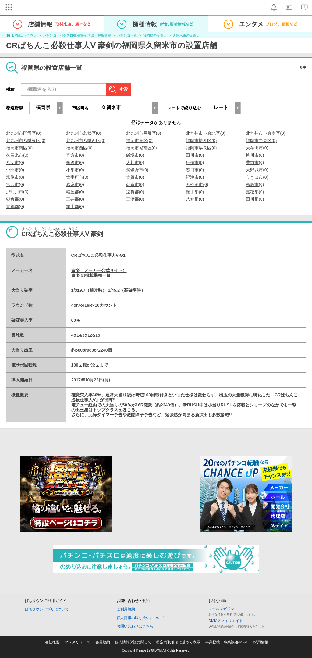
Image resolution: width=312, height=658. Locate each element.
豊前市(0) (255, 162)
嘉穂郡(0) (255, 192)
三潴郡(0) (135, 199)
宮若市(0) (15, 184)
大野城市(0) (257, 170)
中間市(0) (15, 170)
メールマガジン (221, 609)
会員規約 (102, 642)
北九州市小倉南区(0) (265, 133)
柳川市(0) (255, 155)
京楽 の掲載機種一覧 (91, 275)
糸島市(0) (255, 184)
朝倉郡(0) (15, 199)
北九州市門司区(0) (23, 133)
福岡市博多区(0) (201, 140)
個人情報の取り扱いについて (140, 618)
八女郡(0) (195, 199)
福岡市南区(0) (19, 148)
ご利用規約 (126, 609)
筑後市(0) (75, 162)
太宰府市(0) (77, 177)
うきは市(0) (257, 177)
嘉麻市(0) (75, 184)
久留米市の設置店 (186, 35)
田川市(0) (195, 155)
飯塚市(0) (135, 155)
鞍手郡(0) (195, 192)
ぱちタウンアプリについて (47, 609)
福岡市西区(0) (79, 148)
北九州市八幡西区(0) (85, 140)
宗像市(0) (15, 177)
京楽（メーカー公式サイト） (99, 270)
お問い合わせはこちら (135, 626)
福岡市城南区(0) (141, 148)
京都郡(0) (15, 206)
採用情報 (261, 642)
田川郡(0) (255, 199)
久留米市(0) (17, 155)
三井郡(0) (75, 199)
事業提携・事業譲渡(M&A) (227, 642)
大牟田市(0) (257, 148)
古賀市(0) (135, 177)
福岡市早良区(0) (201, 148)
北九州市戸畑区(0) (143, 133)
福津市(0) (195, 177)
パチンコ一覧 (127, 35)
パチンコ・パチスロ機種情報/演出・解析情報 (77, 35)
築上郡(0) (75, 206)
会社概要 (52, 642)
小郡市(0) (75, 170)
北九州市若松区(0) (83, 133)
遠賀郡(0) (135, 192)
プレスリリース (77, 642)
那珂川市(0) (17, 192)
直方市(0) (75, 155)
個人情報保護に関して (133, 642)
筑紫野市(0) (137, 170)
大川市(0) (135, 162)
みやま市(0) (197, 184)
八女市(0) (15, 162)
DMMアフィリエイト (225, 621)
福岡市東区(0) (139, 140)
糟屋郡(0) (75, 192)
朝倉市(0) (135, 184)
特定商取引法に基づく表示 (178, 642)
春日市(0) (195, 170)
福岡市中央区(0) (261, 140)
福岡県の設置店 (155, 35)
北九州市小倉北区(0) (205, 133)
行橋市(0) (195, 162)
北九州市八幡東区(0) (25, 140)
